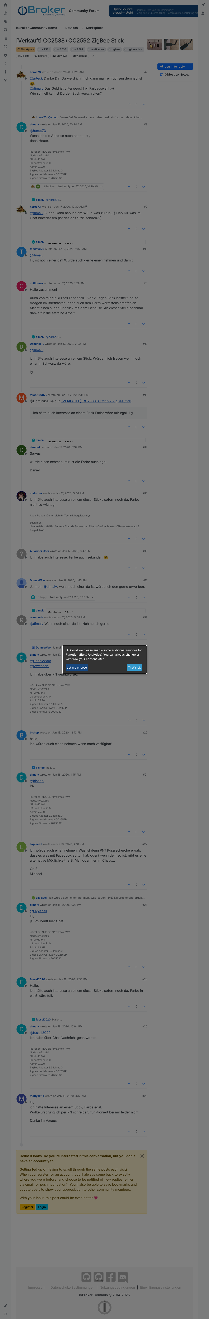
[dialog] (104, 659)
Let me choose (77, 667)
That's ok (134, 667)
